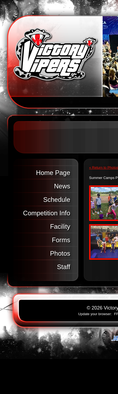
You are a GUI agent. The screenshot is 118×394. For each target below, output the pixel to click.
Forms (61, 240)
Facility (60, 226)
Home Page (53, 172)
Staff (63, 266)
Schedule (56, 199)
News (62, 186)
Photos (60, 253)
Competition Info (46, 213)
